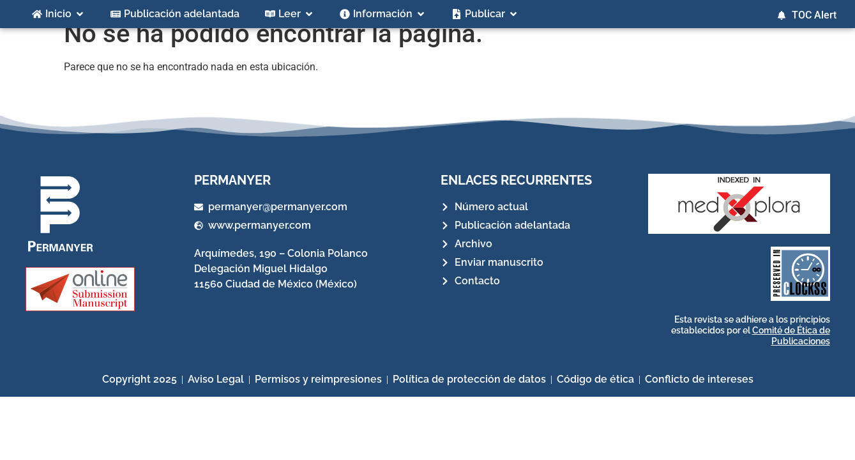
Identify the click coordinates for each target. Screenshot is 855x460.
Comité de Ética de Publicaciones (791, 350)
